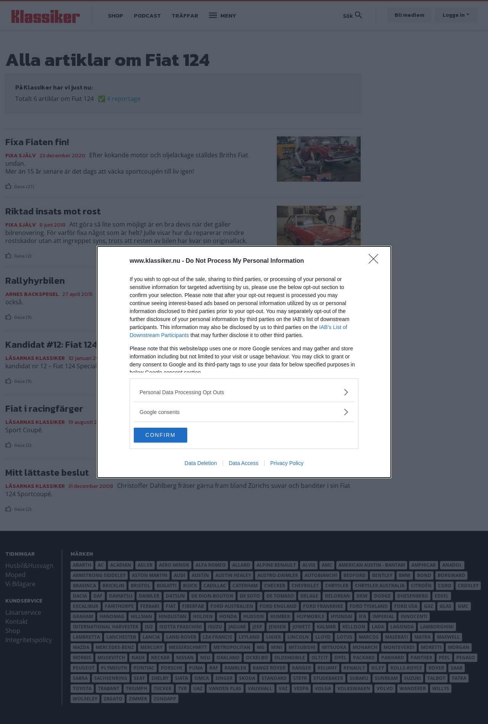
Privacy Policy (286, 463)
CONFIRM (170, 435)
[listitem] (244, 392)
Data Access (243, 463)
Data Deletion (201, 463)
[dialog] (244, 362)
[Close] (376, 261)
